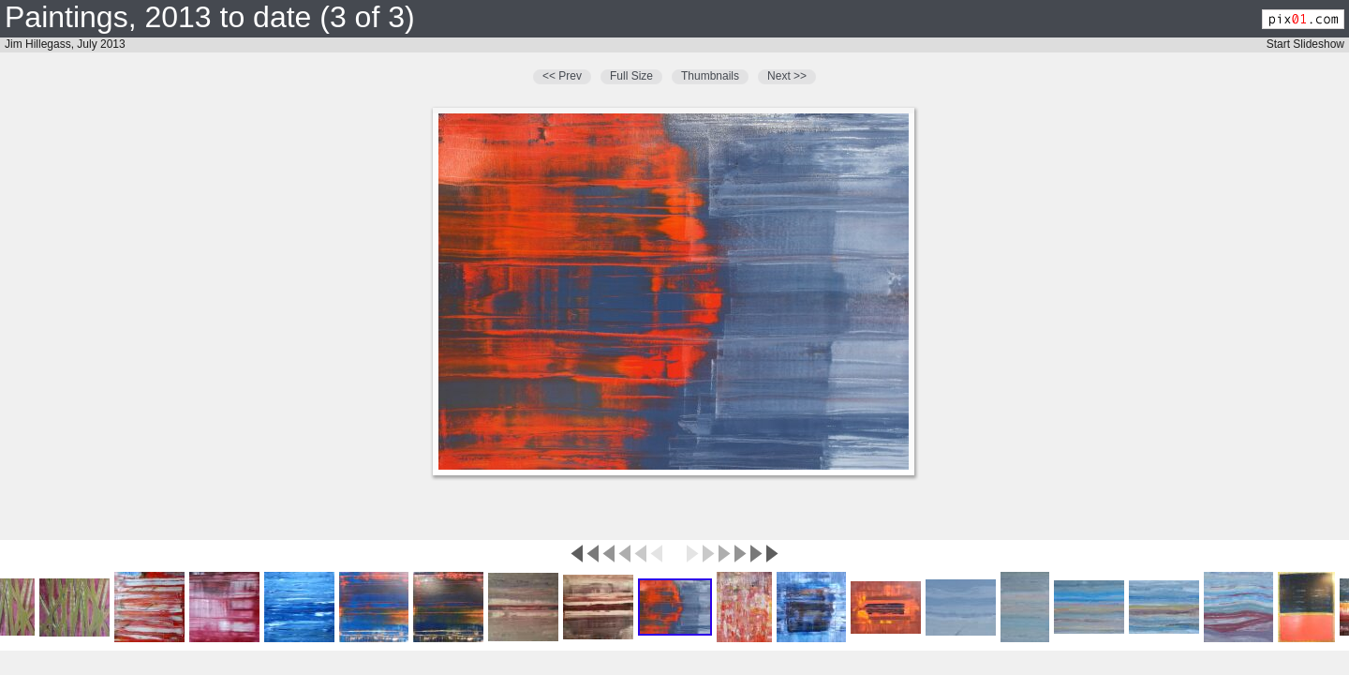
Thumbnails (710, 75)
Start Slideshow (1305, 44)
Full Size (631, 75)
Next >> (787, 75)
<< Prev (562, 75)
